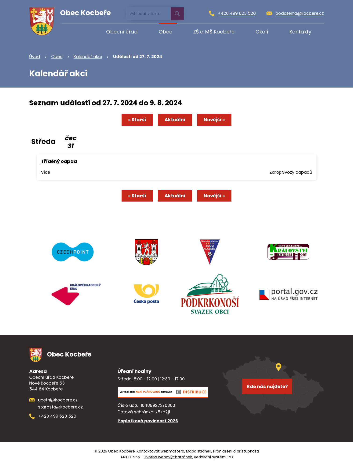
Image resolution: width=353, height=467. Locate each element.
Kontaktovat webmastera (160, 452)
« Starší (135, 120)
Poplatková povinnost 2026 (148, 421)
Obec (165, 31)
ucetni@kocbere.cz (58, 400)
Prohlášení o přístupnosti (236, 452)
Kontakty (300, 31)
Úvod (75, 31)
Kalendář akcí (88, 56)
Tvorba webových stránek (168, 457)
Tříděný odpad (59, 161)
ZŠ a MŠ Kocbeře (213, 31)
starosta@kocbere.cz (60, 408)
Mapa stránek (198, 452)
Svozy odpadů (297, 173)
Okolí (262, 31)
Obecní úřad (122, 31)
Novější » (216, 120)
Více (45, 173)
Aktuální (174, 120)
